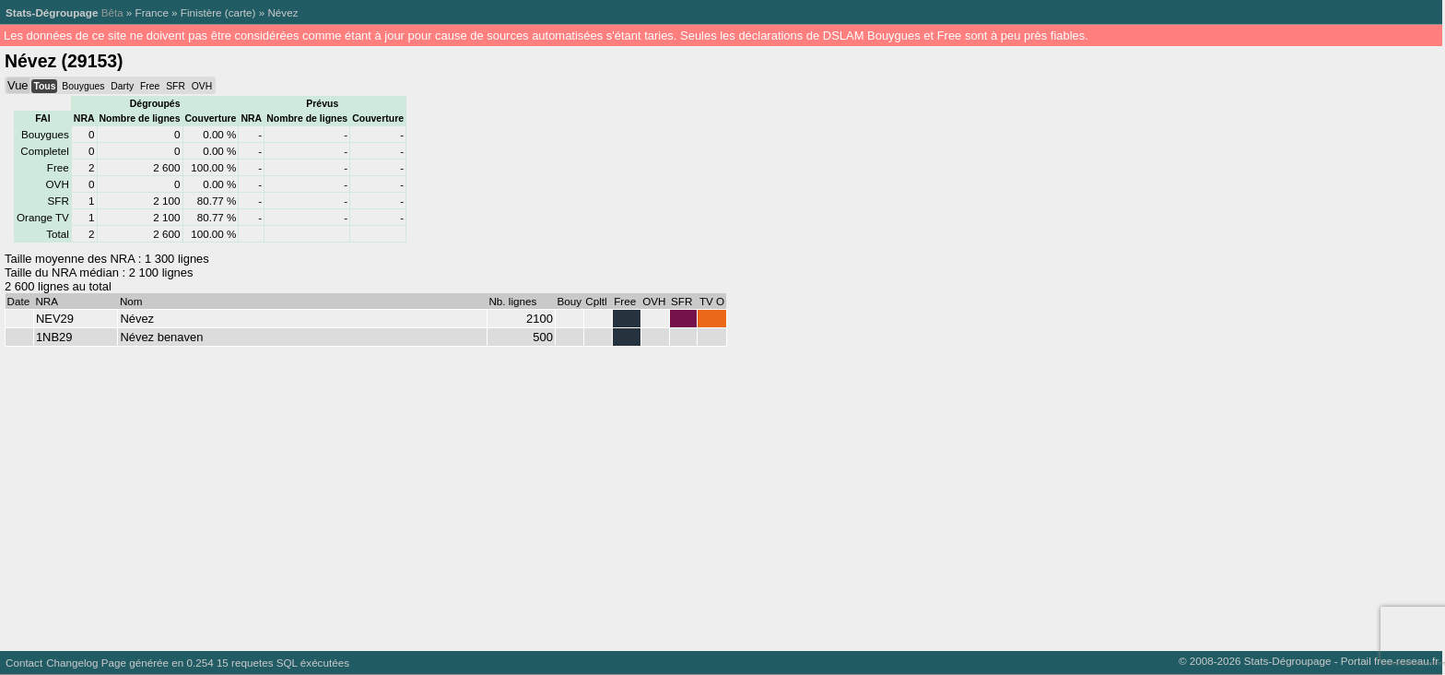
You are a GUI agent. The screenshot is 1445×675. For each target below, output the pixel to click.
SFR (175, 86)
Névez (282, 12)
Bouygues (83, 86)
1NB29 (54, 337)
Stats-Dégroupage (52, 12)
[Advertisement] (553, 494)
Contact (24, 663)
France (152, 12)
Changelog (72, 663)
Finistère (201, 12)
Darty (122, 86)
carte (241, 12)
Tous (44, 86)
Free (149, 86)
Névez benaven (161, 337)
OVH (202, 86)
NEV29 (55, 319)
